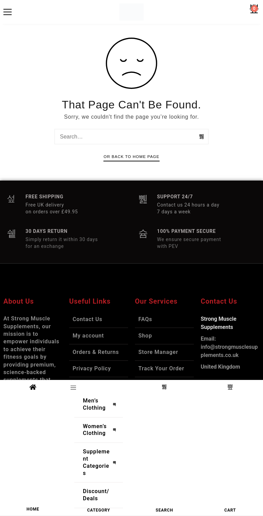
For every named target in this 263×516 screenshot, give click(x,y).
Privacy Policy (92, 368)
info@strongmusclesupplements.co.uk (229, 346)
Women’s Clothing (101, 430)
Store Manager (158, 352)
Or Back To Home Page (131, 157)
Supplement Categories (101, 462)
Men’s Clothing (101, 404)
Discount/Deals (96, 495)
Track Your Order (161, 368)
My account (88, 335)
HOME (32, 509)
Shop (145, 335)
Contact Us (87, 319)
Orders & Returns (96, 352)
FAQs (145, 319)
